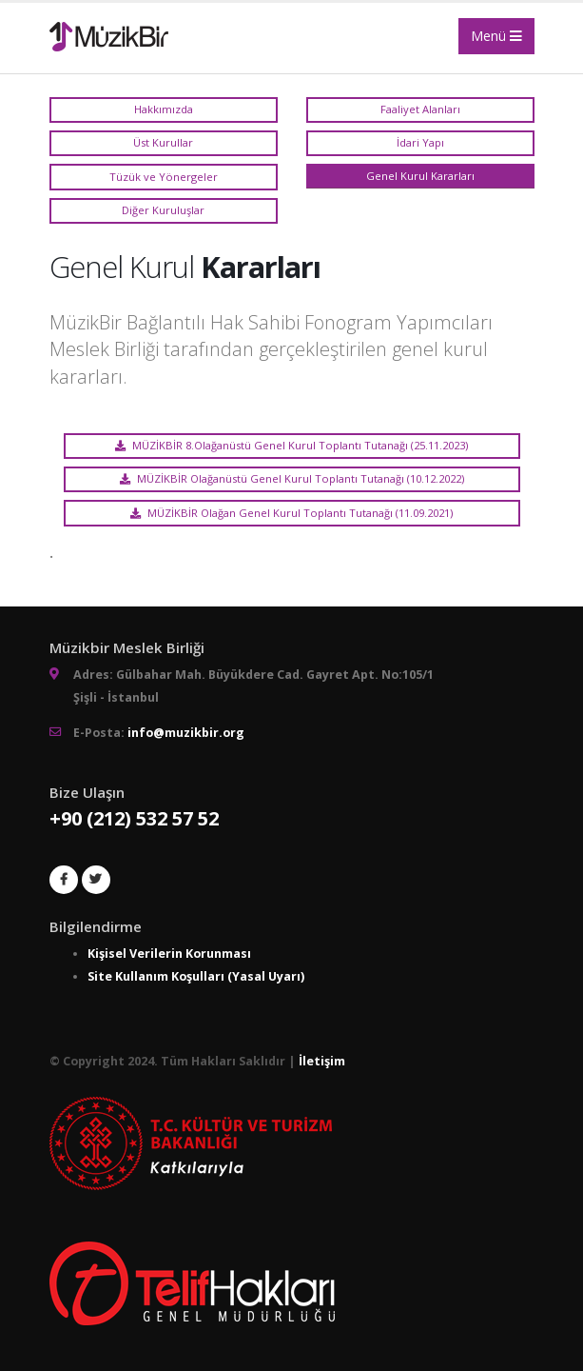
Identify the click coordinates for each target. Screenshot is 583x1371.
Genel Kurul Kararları (420, 176)
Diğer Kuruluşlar (163, 210)
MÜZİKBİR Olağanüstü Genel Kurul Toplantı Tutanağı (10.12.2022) (292, 478)
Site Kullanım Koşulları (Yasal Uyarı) (195, 976)
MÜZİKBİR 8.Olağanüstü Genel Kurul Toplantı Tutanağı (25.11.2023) (291, 445)
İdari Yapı (420, 142)
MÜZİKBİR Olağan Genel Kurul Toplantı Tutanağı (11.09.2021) (291, 513)
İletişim (322, 1061)
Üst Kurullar (163, 142)
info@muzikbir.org (185, 733)
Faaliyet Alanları (420, 109)
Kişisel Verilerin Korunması (169, 953)
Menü (496, 36)
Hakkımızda (163, 109)
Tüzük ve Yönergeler (163, 176)
